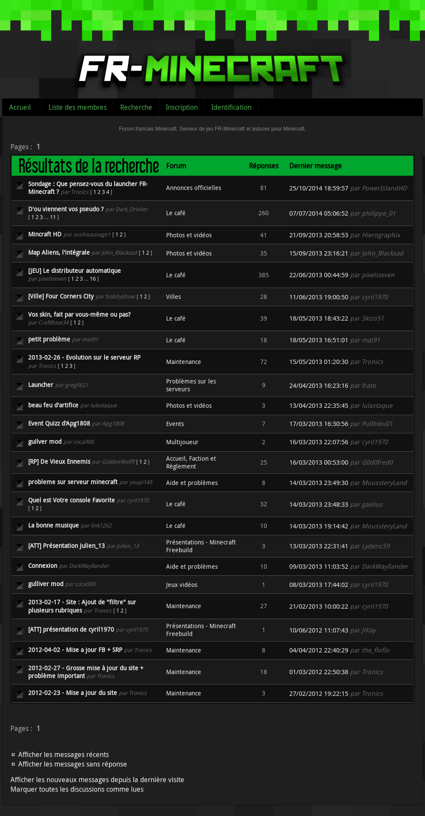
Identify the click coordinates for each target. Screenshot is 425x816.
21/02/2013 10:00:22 (318, 606)
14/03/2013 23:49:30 (318, 482)
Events (175, 423)
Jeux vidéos (181, 584)
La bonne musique (53, 525)
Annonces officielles (193, 188)
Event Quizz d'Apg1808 (59, 423)
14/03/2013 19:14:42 (318, 526)
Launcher (40, 384)
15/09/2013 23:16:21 (318, 253)
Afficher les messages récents (63, 754)
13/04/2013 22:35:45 (318, 405)
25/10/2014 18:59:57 (318, 188)
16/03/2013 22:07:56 (318, 442)
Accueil (20, 107)
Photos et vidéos (189, 235)
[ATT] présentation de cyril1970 (71, 629)
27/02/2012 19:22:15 (318, 693)
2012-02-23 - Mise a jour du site (72, 692)
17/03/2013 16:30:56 (318, 423)
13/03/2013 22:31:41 (318, 546)
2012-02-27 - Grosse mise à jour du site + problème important (86, 672)
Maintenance (183, 361)
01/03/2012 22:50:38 (318, 672)
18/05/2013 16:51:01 (318, 340)
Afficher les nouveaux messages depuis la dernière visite (97, 779)
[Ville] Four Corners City (61, 296)
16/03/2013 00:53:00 (318, 462)
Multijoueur (182, 442)
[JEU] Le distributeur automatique (74, 270)
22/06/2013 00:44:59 (318, 275)
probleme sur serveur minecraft (73, 482)
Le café (176, 213)
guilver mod (45, 441)
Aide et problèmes (192, 482)
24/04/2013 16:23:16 (318, 385)
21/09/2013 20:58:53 (318, 235)
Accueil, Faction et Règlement (191, 462)
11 (53, 217)
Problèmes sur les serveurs (191, 385)
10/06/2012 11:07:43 (318, 630)
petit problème (49, 339)
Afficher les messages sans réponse (72, 764)
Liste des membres (78, 107)
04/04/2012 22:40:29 (318, 650)
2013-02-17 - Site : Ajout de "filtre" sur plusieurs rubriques (82, 606)
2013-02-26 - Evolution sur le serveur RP (84, 357)
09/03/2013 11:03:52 (318, 566)
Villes (173, 296)
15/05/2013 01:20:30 (318, 361)
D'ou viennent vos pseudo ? (66, 209)
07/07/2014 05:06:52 (318, 213)
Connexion (42, 565)
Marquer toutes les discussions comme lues (77, 789)
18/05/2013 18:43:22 (318, 318)
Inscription (182, 107)
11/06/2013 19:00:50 (318, 297)
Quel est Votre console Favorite (71, 500)
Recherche (136, 107)
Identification (231, 107)
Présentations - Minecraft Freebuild (201, 546)
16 (93, 278)
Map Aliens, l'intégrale (59, 252)
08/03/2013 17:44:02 (318, 584)
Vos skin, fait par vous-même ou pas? (79, 314)
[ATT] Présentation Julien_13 (66, 545)
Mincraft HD (45, 234)
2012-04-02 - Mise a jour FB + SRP (75, 650)
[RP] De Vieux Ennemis (59, 461)
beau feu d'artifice (53, 405)
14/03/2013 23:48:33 (318, 504)
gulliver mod (45, 584)
